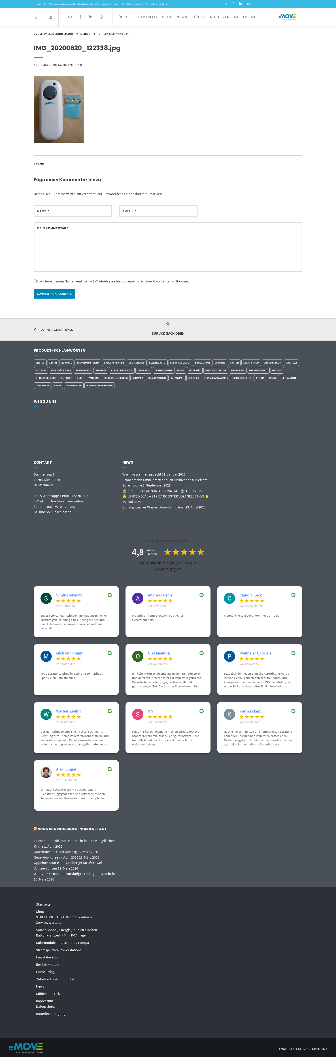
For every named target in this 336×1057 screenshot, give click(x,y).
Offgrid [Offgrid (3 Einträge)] (277, 370)
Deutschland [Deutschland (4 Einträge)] (137, 362)
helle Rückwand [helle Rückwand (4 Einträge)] (61, 370)
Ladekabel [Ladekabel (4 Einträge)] (143, 370)
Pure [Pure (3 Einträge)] (80, 378)
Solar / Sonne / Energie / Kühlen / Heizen (66, 928)
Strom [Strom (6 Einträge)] (260, 378)
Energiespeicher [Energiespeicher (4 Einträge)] (180, 362)
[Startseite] (286, 17)
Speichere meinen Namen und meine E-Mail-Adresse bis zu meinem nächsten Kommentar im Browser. (113, 281)
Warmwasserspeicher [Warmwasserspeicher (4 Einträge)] (99, 385)
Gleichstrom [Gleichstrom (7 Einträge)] (251, 362)
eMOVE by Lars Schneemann (53, 34)
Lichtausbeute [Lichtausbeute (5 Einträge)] (163, 370)
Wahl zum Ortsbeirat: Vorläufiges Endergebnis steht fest (75, 873)
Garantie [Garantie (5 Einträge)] (220, 362)
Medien (85, 34)
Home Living (45, 970)
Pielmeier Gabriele (256, 653)
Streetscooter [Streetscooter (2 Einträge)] (242, 378)
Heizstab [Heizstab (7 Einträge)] (41, 370)
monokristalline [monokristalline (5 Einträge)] (215, 370)
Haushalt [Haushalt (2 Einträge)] (291, 362)
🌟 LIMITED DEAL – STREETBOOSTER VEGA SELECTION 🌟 (165, 496)
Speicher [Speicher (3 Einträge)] (193, 378)
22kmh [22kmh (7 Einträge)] (53, 362)
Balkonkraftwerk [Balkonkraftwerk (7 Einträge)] (88, 362)
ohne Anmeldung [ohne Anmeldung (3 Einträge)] (46, 378)
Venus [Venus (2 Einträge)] (57, 385)
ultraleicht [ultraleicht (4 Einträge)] (289, 378)
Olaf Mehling (159, 653)
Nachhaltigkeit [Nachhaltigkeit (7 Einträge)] (258, 370)
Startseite (147, 17)
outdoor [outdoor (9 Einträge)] (66, 378)
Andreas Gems (160, 595)
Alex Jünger (66, 769)
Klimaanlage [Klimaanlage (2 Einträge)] (83, 370)
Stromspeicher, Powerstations (58, 948)
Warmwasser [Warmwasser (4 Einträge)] (74, 385)
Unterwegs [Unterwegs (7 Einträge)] (42, 385)
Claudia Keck (251, 595)
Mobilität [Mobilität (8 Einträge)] (195, 370)
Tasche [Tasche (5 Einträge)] (273, 378)
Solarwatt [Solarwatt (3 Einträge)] (177, 378)
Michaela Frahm (69, 653)
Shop (167, 17)
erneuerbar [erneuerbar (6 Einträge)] (202, 362)
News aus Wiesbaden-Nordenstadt (73, 829)
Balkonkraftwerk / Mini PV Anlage (61, 934)
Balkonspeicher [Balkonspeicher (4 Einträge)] (114, 362)
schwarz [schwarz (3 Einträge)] (137, 378)
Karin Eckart (250, 711)
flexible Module (47, 962)
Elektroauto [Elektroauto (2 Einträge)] (157, 362)
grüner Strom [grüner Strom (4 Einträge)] (272, 362)
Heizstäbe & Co (47, 955)
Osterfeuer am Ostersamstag (55, 851)
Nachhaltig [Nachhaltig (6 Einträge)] (238, 370)
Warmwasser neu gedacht (141, 474)
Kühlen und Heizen (211, 17)
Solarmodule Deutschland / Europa (62, 941)
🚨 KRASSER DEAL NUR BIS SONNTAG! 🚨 (153, 490)
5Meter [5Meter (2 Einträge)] (40, 362)
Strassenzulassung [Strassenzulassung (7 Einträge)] (216, 378)
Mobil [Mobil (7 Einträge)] (180, 370)
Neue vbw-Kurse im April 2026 (56, 857)
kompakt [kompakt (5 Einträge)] (101, 370)
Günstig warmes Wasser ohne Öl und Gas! (153, 506)
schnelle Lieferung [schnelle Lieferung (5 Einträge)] (116, 378)
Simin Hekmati (69, 595)
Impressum (244, 17)
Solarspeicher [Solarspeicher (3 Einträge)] (157, 378)
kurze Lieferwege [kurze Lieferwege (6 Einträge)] (122, 370)
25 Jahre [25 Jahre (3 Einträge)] (67, 362)
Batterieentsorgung (50, 1011)
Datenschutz (45, 1004)
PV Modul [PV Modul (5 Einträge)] (93, 378)
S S (150, 711)
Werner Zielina (68, 711)
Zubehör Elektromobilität (55, 977)
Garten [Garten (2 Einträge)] (234, 362)
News (182, 17)
